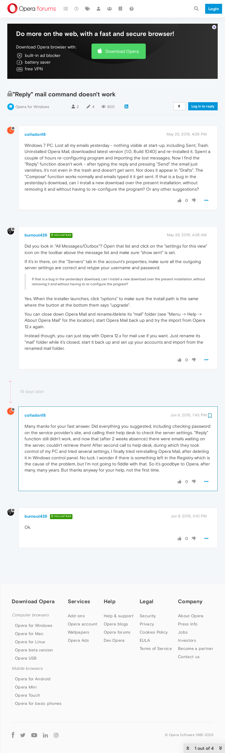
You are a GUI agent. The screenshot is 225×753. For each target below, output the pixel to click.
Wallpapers (78, 614)
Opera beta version (34, 632)
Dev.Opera (114, 622)
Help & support (119, 598)
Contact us (189, 639)
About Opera (190, 598)
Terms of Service (156, 631)
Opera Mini (26, 669)
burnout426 (36, 217)
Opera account (83, 606)
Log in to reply (202, 89)
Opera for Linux (30, 624)
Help (109, 584)
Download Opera (122, 33)
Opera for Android (33, 661)
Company (190, 584)
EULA (145, 622)
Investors (187, 622)
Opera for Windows (32, 89)
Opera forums (117, 614)
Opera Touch (27, 678)
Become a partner (195, 631)
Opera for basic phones (38, 686)
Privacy (147, 606)
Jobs (183, 614)
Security (148, 598)
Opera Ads (78, 622)
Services (79, 584)
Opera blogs (116, 606)
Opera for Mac (29, 616)
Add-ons (76, 598)
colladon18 (35, 116)
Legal (147, 584)
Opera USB (26, 641)
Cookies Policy (154, 614)
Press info (187, 606)
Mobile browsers (27, 651)
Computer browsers (30, 597)
